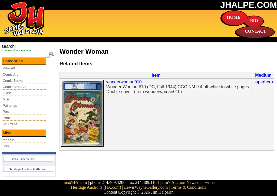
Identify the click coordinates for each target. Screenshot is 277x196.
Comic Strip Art (14, 87)
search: (9, 46)
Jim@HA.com (74, 182)
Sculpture (10, 124)
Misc (6, 99)
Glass (7, 93)
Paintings (10, 105)
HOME (233, 17)
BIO (254, 20)
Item (156, 75)
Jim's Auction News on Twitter (188, 182)
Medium (263, 75)
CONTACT (255, 31)
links (6, 146)
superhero (263, 82)
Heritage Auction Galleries (26, 169)
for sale (8, 140)
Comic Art (10, 74)
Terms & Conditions (188, 187)
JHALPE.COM (248, 5)
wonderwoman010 (124, 82)
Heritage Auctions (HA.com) (96, 187)
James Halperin (19, 158)
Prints (7, 118)
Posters (8, 112)
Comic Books (13, 81)
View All (9, 68)
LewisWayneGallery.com (146, 187)
